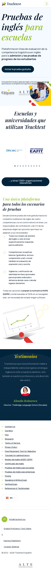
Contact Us (10, 426)
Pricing (8, 476)
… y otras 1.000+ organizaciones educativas (25, 181)
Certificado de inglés (14, 463)
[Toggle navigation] (46, 3)
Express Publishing (12, 540)
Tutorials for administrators (17, 455)
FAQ (7, 434)
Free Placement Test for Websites (20, 451)
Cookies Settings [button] (11, 546)
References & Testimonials (17, 488)
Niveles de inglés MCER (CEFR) (19, 459)
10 (39, 166)
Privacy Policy (11, 447)
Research (9, 439)
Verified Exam (11, 484)
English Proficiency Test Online (17, 528)
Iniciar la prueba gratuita (18, 69)
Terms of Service (12, 443)
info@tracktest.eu (17, 519)
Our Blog (9, 430)
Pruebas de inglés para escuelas (19, 467)
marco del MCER (43, 82)
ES (10, 498)
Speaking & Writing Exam (16, 480)
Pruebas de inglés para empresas (20, 472)
